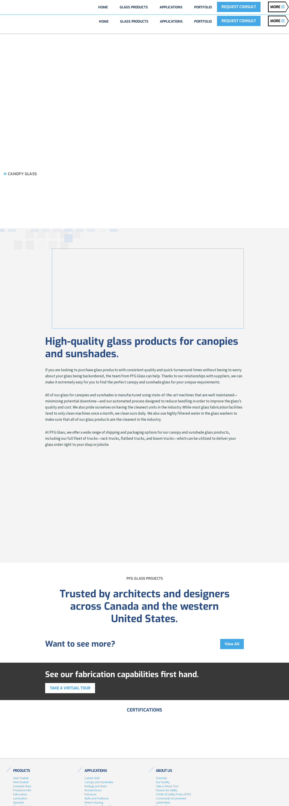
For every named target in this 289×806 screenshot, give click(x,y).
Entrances (90, 794)
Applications (171, 21)
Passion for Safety (166, 790)
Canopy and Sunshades (98, 782)
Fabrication (20, 794)
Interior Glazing (93, 802)
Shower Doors (93, 790)
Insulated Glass (22, 786)
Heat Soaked (20, 782)
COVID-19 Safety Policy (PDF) (173, 794)
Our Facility (163, 782)
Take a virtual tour (70, 688)
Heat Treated (20, 778)
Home (104, 21)
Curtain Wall (91, 778)
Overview (161, 778)
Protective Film (22, 790)
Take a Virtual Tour (167, 786)
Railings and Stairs (95, 786)
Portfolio (203, 21)
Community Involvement (171, 798)
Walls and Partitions (96, 798)
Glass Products (134, 21)
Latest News (163, 802)
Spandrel (18, 802)
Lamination (20, 798)
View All (232, 644)
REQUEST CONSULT (238, 21)
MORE (277, 21)
